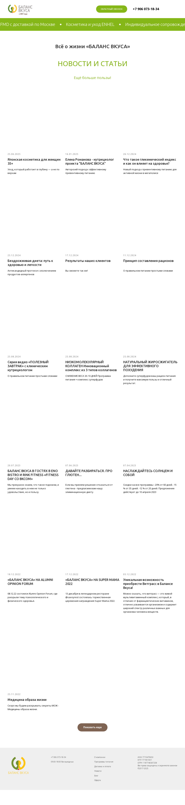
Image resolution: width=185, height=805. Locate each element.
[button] (92, 727)
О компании (99, 757)
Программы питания (103, 761)
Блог (96, 775)
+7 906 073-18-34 (146, 9)
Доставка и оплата (102, 766)
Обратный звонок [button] (112, 9)
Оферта (97, 780)
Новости (98, 771)
